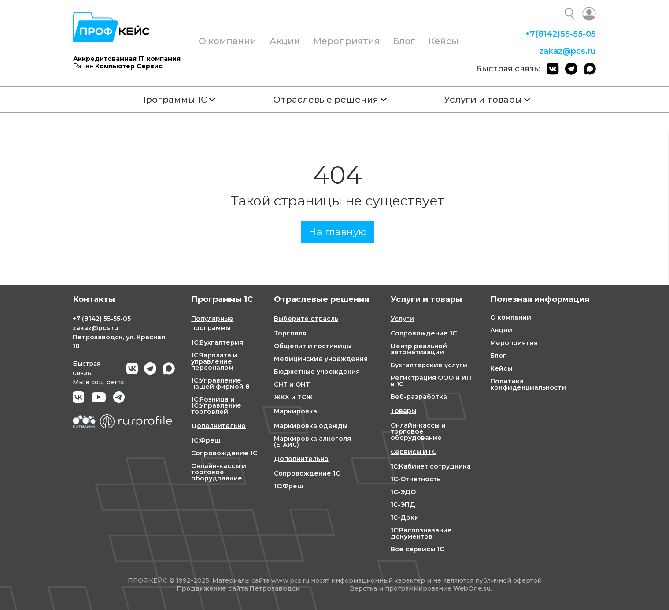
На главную (337, 232)
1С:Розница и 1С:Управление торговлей (216, 405)
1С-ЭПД (403, 505)
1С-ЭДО (403, 492)
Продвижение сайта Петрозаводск (238, 588)
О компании (227, 41)
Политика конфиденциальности (528, 384)
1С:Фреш (206, 440)
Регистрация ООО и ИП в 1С (431, 381)
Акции (285, 41)
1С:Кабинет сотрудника (431, 466)
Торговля (290, 333)
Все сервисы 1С (417, 549)
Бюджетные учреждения (317, 371)
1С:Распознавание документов (421, 533)
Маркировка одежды (310, 426)
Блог (404, 41)
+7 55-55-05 (560, 34)
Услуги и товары (487, 99)
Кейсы (443, 41)
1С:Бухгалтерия (217, 342)
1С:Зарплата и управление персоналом (214, 361)
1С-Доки (405, 517)
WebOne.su (472, 588)
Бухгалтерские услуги (429, 365)
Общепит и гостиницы (312, 346)
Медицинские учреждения (321, 359)
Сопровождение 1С (224, 453)
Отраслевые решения (330, 99)
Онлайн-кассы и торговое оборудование (218, 472)
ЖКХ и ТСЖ (293, 397)
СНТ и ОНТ (292, 384)
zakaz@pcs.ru (567, 51)
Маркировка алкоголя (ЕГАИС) (312, 441)
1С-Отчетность (415, 479)
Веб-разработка (419, 397)
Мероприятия (346, 41)
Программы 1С (177, 99)
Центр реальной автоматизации (419, 349)
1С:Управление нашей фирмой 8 (220, 383)
